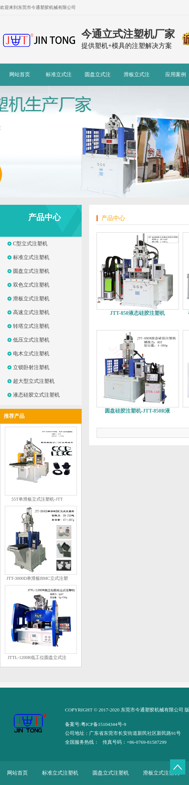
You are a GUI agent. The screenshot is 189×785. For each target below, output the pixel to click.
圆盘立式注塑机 (98, 79)
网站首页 (19, 74)
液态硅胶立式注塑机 (36, 395)
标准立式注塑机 (59, 79)
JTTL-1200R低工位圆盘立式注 (37, 657)
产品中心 (44, 217)
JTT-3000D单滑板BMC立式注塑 (37, 578)
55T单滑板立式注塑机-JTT (37, 499)
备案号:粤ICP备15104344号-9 (95, 724)
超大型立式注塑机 (34, 381)
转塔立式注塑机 (31, 326)
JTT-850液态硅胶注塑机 (137, 313)
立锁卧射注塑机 (31, 367)
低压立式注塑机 (31, 340)
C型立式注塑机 (30, 243)
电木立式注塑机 (31, 353)
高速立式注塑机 (31, 312)
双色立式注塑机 (31, 285)
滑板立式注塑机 (137, 79)
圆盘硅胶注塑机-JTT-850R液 (137, 411)
